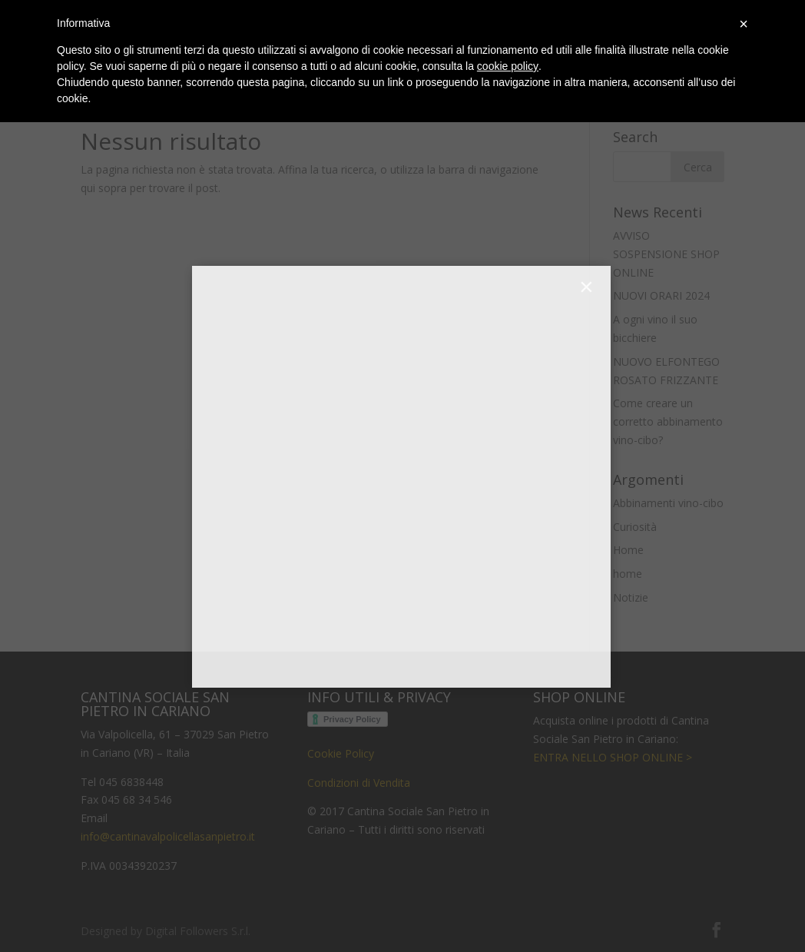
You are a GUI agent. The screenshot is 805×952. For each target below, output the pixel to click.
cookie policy (507, 66)
